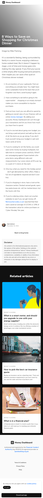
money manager (17, 117)
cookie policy (31, 484)
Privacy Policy (20, 466)
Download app (21, 495)
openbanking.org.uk (21, 451)
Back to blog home (21, 233)
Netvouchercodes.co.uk (15, 202)
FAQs (20, 470)
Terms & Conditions (20, 462)
